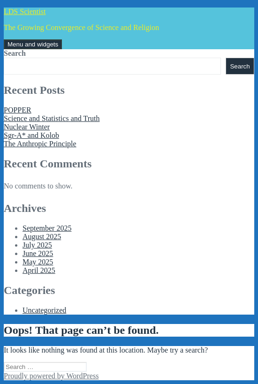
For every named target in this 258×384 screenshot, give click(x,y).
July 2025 (37, 245)
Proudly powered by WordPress (51, 376)
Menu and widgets (33, 44)
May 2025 (38, 262)
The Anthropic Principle (40, 144)
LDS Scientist (25, 11)
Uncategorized (44, 310)
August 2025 (42, 237)
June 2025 (38, 253)
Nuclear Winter (27, 127)
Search (15, 53)
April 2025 (39, 270)
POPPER (17, 110)
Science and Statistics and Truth (51, 118)
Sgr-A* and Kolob (31, 135)
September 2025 (47, 228)
